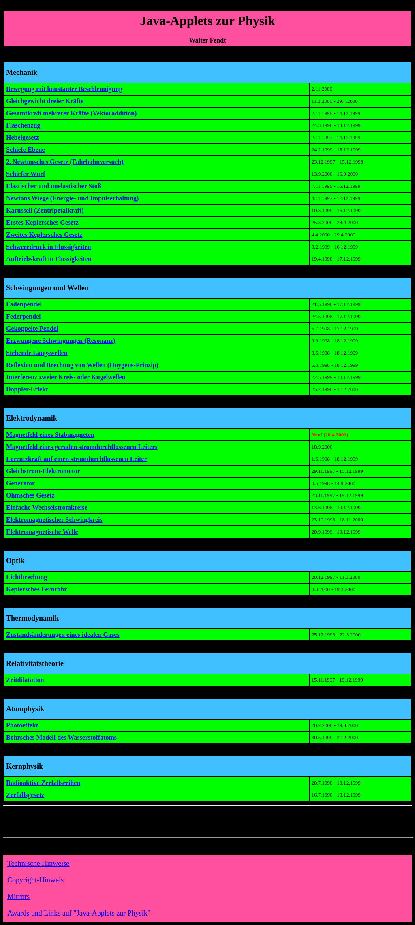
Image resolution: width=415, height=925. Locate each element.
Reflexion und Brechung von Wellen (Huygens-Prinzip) (82, 364)
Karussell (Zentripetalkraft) (45, 210)
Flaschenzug (23, 125)
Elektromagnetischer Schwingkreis (54, 519)
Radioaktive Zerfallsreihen (43, 782)
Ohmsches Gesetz (30, 495)
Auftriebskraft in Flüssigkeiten (49, 258)
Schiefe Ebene (25, 149)
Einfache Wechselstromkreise (46, 507)
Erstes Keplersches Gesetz (42, 222)
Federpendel (23, 316)
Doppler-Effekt (27, 389)
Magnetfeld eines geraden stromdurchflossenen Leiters (82, 446)
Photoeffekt (22, 725)
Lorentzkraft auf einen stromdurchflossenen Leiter (76, 458)
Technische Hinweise (38, 863)
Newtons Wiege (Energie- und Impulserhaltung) (72, 198)
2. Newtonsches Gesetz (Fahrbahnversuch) (65, 161)
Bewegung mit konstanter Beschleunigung (64, 88)
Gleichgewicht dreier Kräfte (44, 101)
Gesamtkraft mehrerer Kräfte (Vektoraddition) (71, 113)
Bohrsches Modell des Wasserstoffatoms (61, 737)
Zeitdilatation (25, 679)
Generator (20, 483)
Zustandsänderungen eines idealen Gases (63, 634)
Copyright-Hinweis (35, 880)
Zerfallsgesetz (25, 794)
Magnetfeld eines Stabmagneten (50, 434)
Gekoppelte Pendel (32, 328)
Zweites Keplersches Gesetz (44, 234)
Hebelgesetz (22, 137)
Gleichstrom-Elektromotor (43, 471)
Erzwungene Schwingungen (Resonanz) (60, 340)
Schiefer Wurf (25, 173)
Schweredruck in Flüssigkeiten (48, 246)
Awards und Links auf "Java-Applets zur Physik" (78, 913)
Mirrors (18, 897)
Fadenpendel (24, 304)
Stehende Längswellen (37, 352)
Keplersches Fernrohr (36, 589)
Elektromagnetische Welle (42, 531)
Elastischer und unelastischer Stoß (53, 186)
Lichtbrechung (26, 577)
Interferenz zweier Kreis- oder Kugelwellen (66, 377)
